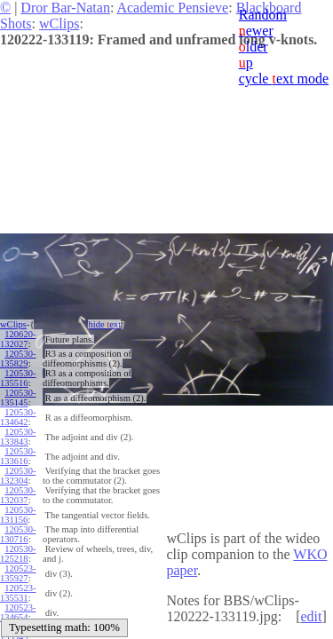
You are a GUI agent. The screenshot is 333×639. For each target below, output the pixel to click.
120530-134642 (18, 417)
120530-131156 (18, 515)
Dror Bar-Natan (65, 7)
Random (263, 14)
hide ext (104, 324)
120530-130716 (18, 534)
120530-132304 (18, 475)
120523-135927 (18, 573)
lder (253, 46)
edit (310, 616)
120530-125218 (18, 554)
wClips (59, 23)
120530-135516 (18, 378)
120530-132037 (18, 495)
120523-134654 (18, 612)
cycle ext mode (284, 78)
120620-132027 (18, 339)
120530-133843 (18, 436)
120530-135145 (18, 397)
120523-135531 (18, 593)
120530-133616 (18, 456)
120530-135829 (18, 358)
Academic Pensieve (172, 7)
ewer (256, 30)
